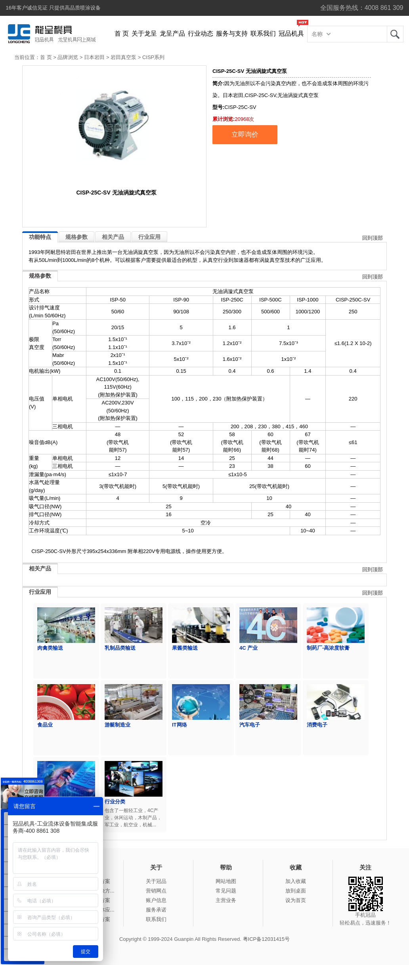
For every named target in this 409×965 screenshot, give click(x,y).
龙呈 (395, 34)
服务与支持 (232, 33)
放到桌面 (295, 891)
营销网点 (156, 891)
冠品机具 (291, 33)
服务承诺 (156, 910)
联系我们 (263, 33)
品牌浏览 (67, 57)
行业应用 (149, 237)
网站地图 (226, 881)
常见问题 (226, 891)
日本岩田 (94, 57)
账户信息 (156, 900)
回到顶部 (372, 238)
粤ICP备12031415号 (266, 939)
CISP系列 (153, 57)
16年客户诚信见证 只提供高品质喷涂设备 (53, 8)
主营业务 (226, 900)
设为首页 (295, 900)
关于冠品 (156, 881)
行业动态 (200, 33)
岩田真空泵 (123, 57)
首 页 (122, 33)
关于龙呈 (144, 33)
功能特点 (40, 237)
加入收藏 (295, 881)
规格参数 (76, 237)
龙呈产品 (172, 33)
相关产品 (113, 237)
